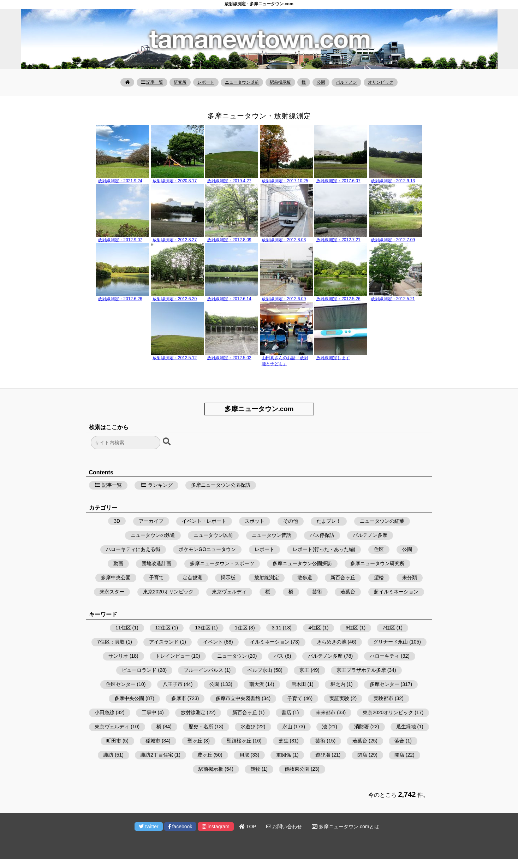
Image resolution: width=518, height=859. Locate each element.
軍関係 (283, 755)
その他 (290, 521)
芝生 (283, 741)
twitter (148, 826)
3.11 (276, 627)
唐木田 (298, 684)
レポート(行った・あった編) (324, 549)
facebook (180, 826)
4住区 (315, 627)
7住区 (388, 627)
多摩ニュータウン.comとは (345, 826)
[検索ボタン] (167, 441)
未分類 (409, 577)
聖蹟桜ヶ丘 (239, 741)
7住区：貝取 (111, 642)
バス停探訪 (322, 535)
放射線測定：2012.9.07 (120, 239)
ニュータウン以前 (242, 82)
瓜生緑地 (406, 726)
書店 (286, 712)
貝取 (244, 755)
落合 (399, 741)
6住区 (351, 627)
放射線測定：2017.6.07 (338, 180)
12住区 (163, 627)
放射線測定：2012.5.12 (175, 357)
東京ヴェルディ (229, 591)
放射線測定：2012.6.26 (120, 298)
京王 (304, 670)
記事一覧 (152, 82)
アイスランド (164, 642)
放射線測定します (333, 357)
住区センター (121, 684)
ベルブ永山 (260, 670)
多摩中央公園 (116, 577)
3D (117, 521)
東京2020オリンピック (168, 591)
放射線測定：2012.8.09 (229, 239)
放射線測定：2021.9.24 (120, 180)
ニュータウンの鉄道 (153, 535)
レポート (205, 82)
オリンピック (380, 82)
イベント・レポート (204, 521)
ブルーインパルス (203, 670)
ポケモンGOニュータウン (207, 549)
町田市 (113, 741)
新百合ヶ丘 (343, 577)
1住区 (241, 627)
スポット (254, 521)
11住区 (123, 627)
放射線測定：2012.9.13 (393, 180)
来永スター (112, 591)
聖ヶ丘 (194, 741)
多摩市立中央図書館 (238, 698)
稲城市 (152, 741)
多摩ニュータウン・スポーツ (222, 563)
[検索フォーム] (125, 442)
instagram (215, 826)
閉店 (362, 755)
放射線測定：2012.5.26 (338, 298)
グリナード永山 (390, 642)
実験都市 (383, 698)
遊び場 (322, 755)
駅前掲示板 (280, 82)
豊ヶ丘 (204, 755)
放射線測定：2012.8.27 (175, 239)
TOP (247, 826)
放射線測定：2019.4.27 (229, 180)
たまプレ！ (328, 521)
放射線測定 (266, 577)
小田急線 (104, 712)
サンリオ (118, 656)
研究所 (180, 82)
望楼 (379, 577)
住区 (379, 549)
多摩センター (384, 684)
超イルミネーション (396, 591)
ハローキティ (384, 656)
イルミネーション (270, 642)
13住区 (202, 627)
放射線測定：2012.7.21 (338, 239)
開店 (399, 755)
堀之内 (338, 684)
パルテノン (346, 82)
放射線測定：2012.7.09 (393, 239)
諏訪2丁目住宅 (157, 755)
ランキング (156, 485)
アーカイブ (151, 521)
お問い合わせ (284, 826)
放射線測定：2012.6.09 (284, 298)
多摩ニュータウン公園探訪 (220, 485)
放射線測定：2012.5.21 (393, 298)
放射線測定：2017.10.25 (285, 180)
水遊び (247, 726)
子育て (156, 577)
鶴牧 (255, 769)
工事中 (149, 712)
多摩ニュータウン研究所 (377, 563)
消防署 (361, 726)
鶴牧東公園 (297, 769)
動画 (118, 563)
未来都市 (325, 712)
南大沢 (256, 684)
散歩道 (304, 577)
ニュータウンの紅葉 (382, 521)
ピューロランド (139, 670)
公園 (321, 82)
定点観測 (192, 577)
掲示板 (228, 577)
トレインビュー (172, 656)
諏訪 (108, 755)
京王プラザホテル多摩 (361, 670)
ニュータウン (232, 656)
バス (279, 656)
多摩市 (178, 698)
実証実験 (339, 698)
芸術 (317, 591)
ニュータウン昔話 (271, 535)
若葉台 (347, 591)
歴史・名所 (201, 726)
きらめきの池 (331, 642)
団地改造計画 (156, 563)
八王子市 (173, 684)
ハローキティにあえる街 (133, 549)
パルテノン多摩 (370, 535)
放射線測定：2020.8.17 (175, 180)
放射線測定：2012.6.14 (229, 298)
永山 (287, 726)
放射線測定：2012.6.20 (175, 298)
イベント (213, 642)
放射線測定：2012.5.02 (229, 357)
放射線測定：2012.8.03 (284, 239)
